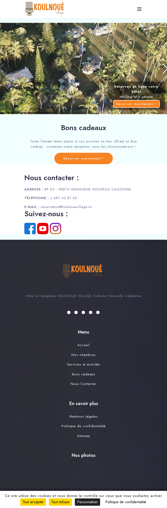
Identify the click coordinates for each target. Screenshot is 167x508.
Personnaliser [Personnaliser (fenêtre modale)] (87, 502)
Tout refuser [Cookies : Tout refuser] (60, 502)
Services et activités (83, 364)
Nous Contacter (83, 383)
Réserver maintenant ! (136, 103)
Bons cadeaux (83, 374)
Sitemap (83, 435)
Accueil (83, 344)
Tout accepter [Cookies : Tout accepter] (33, 502)
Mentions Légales (83, 416)
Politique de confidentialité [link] (125, 502)
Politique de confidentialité (84, 426)
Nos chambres (83, 354)
